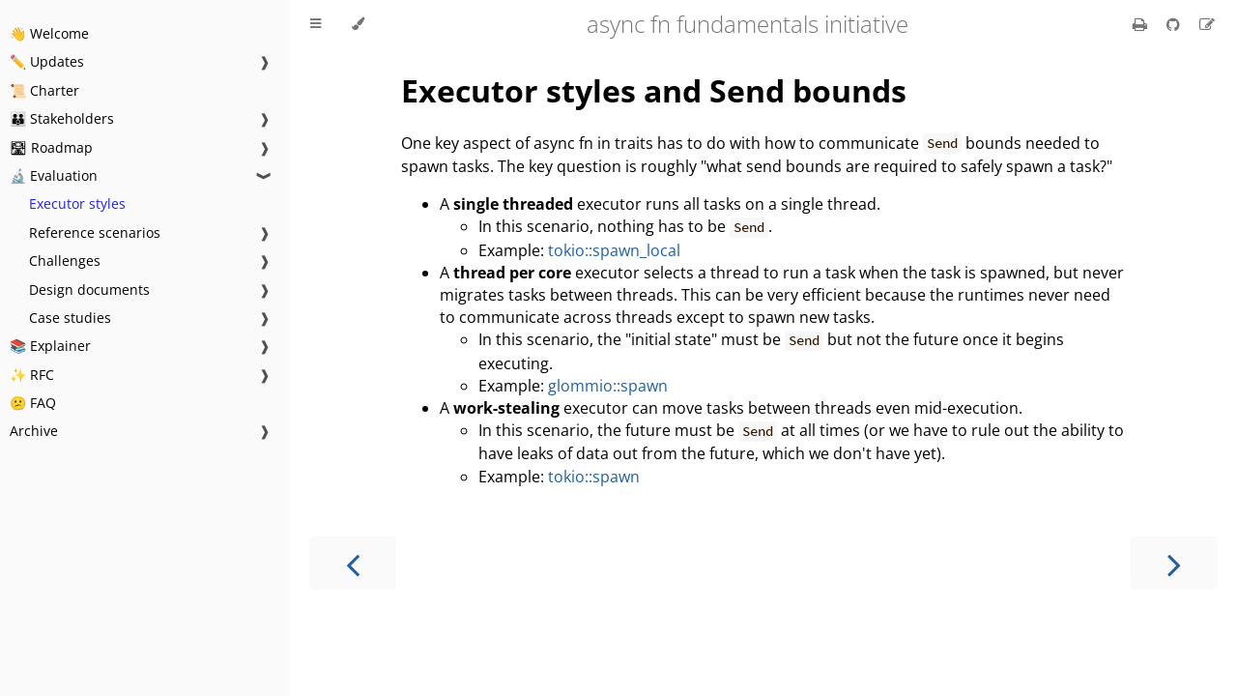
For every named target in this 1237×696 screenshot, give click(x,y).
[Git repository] (1175, 24)
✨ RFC (32, 374)
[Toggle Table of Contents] (315, 24)
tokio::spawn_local (614, 250)
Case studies (70, 317)
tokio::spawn (594, 476)
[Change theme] (358, 24)
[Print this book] (1142, 24)
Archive (34, 430)
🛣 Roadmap (51, 147)
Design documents (89, 289)
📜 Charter (44, 90)
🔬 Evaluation (54, 175)
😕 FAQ (33, 402)
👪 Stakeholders (62, 118)
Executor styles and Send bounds (653, 90)
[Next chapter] (1174, 563)
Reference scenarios (94, 232)
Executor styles (77, 203)
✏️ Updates (47, 61)
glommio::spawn (608, 385)
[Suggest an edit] (1207, 24)
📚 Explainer (50, 345)
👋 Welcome (49, 33)
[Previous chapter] (352, 563)
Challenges (65, 260)
